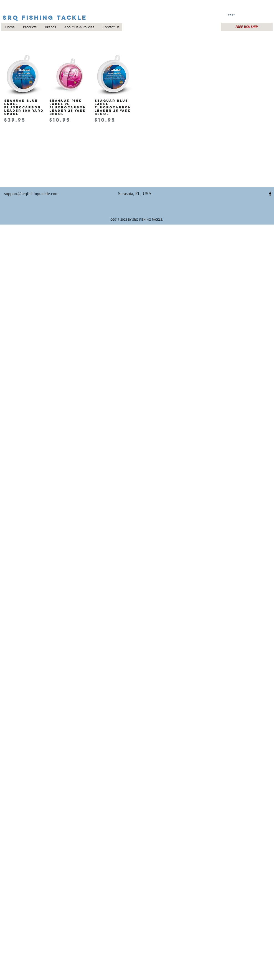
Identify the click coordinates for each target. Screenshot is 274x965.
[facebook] (270, 194)
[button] (231, 15)
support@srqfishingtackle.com (31, 193)
